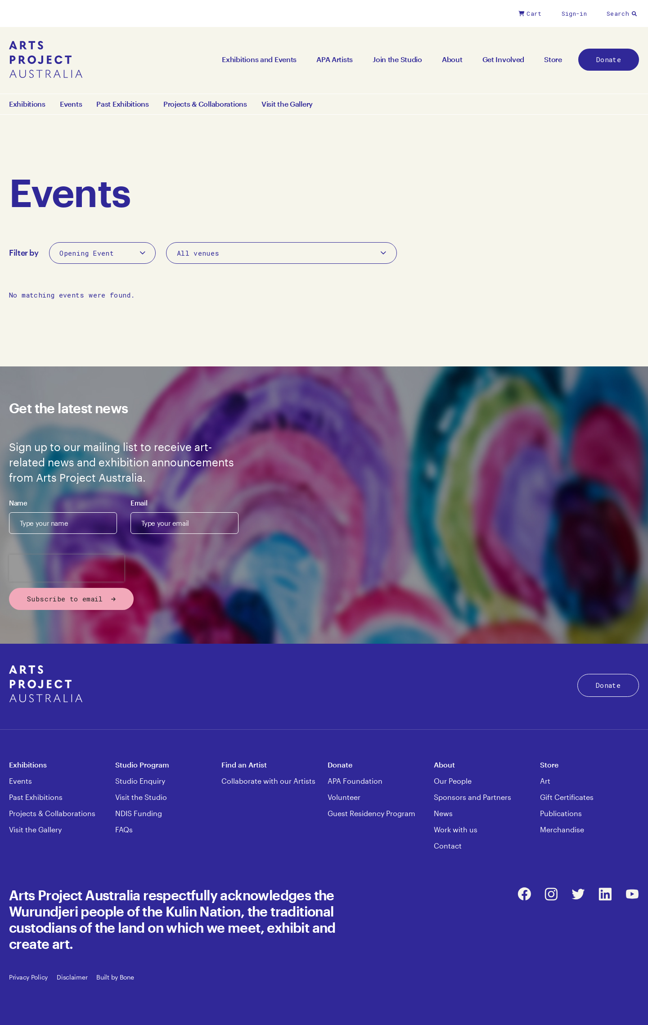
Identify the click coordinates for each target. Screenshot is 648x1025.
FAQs (124, 829)
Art (545, 781)
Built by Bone (115, 977)
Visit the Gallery (287, 104)
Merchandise (562, 829)
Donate (608, 59)
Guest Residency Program (371, 813)
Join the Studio (397, 59)
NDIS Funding (138, 813)
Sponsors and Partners (472, 797)
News (443, 813)
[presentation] (66, 568)
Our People (453, 781)
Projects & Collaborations (205, 104)
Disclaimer (72, 977)
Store (553, 59)
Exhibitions (27, 104)
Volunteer (344, 797)
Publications (561, 813)
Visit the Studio (141, 797)
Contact (448, 845)
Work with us (455, 829)
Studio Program (142, 764)
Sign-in (574, 13)
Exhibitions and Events (259, 59)
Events (71, 104)
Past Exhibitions (122, 104)
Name (18, 503)
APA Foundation (355, 781)
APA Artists (334, 59)
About (452, 59)
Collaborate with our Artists (268, 781)
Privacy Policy (28, 977)
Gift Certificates (567, 797)
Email (138, 503)
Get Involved (503, 59)
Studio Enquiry (140, 781)
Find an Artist (244, 764)
